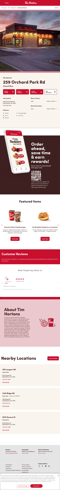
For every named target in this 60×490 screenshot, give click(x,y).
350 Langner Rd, (8, 375)
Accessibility (25, 470)
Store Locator (42, 453)
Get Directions (51, 91)
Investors (8, 466)
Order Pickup (9, 91)
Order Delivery (22, 91)
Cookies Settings (23, 486)
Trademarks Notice (27, 468)
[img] (49, 466)
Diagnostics (25, 472)
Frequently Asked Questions (13, 470)
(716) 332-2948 (6, 379)
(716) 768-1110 (6, 403)
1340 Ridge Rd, (8, 399)
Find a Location (53, 358)
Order (7, 3)
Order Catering (36, 91)
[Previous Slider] (2, 225)
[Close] (58, 475)
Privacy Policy (26, 465)
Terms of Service (26, 466)
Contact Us (9, 468)
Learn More (25, 453)
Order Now (15, 239)
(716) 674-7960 (6, 427)
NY (8, 7)
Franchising (9, 465)
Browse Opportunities (12, 453)
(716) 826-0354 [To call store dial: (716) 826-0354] (7, 105)
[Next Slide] (58, 225)
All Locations (4, 7)
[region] (30, 481)
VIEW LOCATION (5, 382)
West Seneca (13, 7)
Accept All (36, 486)
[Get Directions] (16, 102)
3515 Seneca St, (8, 423)
